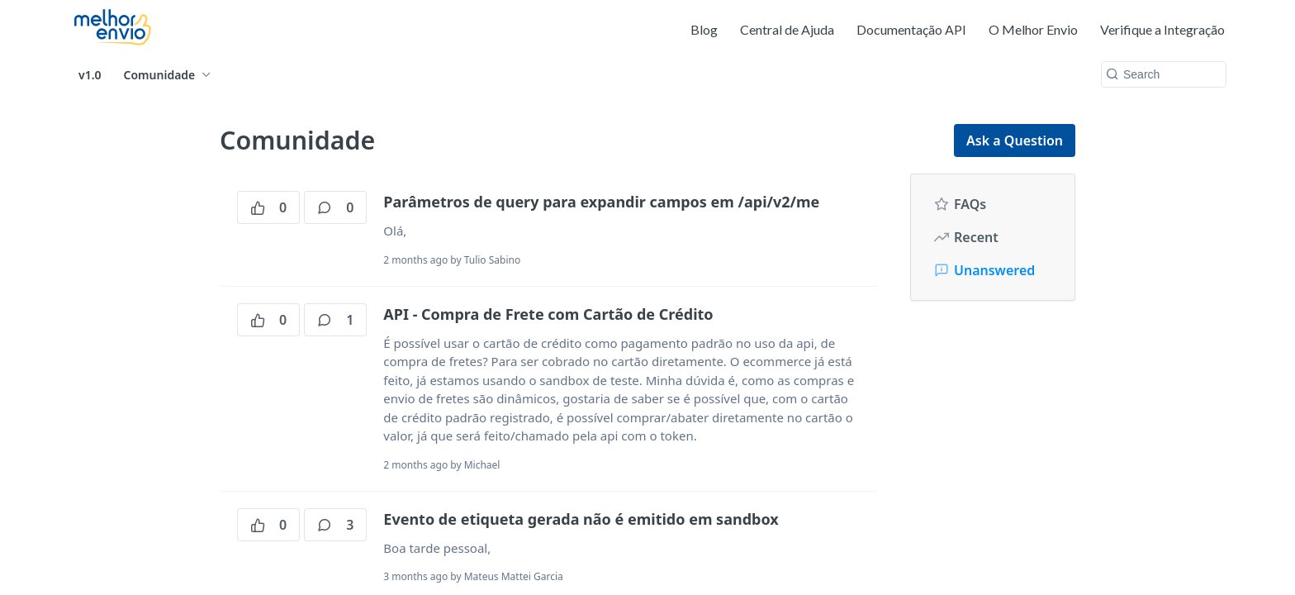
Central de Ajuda (787, 29)
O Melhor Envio (1033, 29)
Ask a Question (1014, 140)
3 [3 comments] (335, 525)
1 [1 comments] (335, 320)
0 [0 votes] (268, 207)
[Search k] (1164, 74)
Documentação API (911, 29)
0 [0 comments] (335, 207)
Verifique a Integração (1162, 29)
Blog (704, 29)
